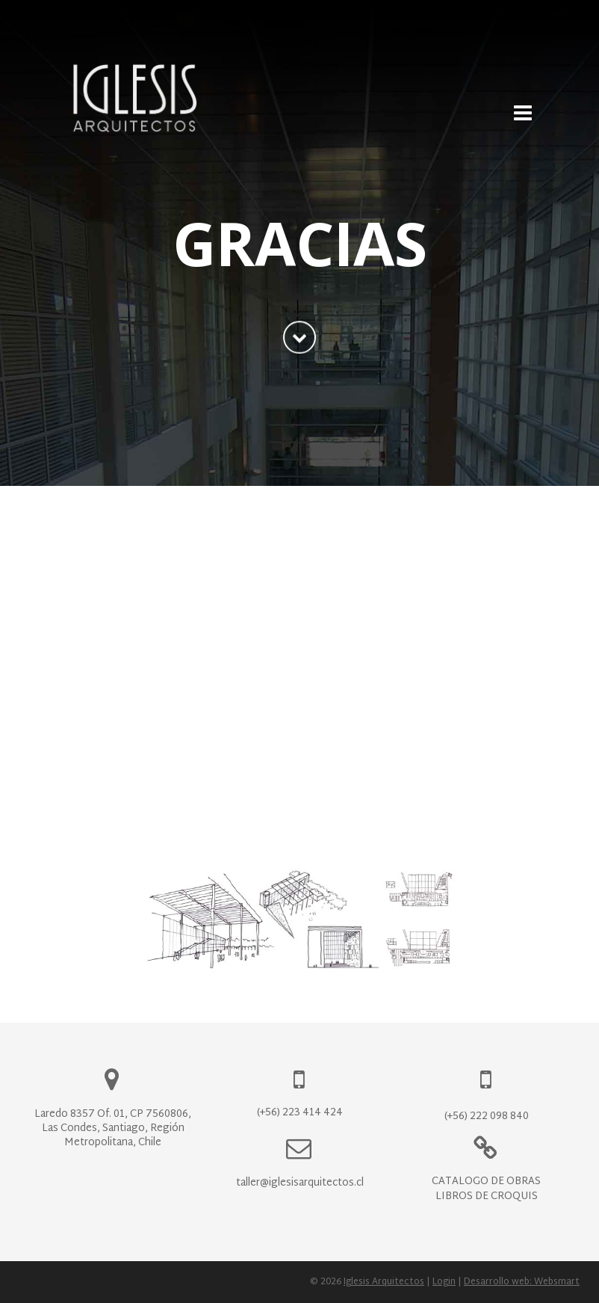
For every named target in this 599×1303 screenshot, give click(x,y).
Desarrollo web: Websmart (522, 1282)
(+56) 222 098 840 (486, 1116)
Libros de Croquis (486, 1196)
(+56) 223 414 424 (300, 1112)
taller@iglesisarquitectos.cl (300, 1183)
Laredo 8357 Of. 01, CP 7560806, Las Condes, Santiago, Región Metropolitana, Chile (112, 1128)
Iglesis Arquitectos (384, 1282)
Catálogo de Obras (486, 1181)
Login (444, 1282)
